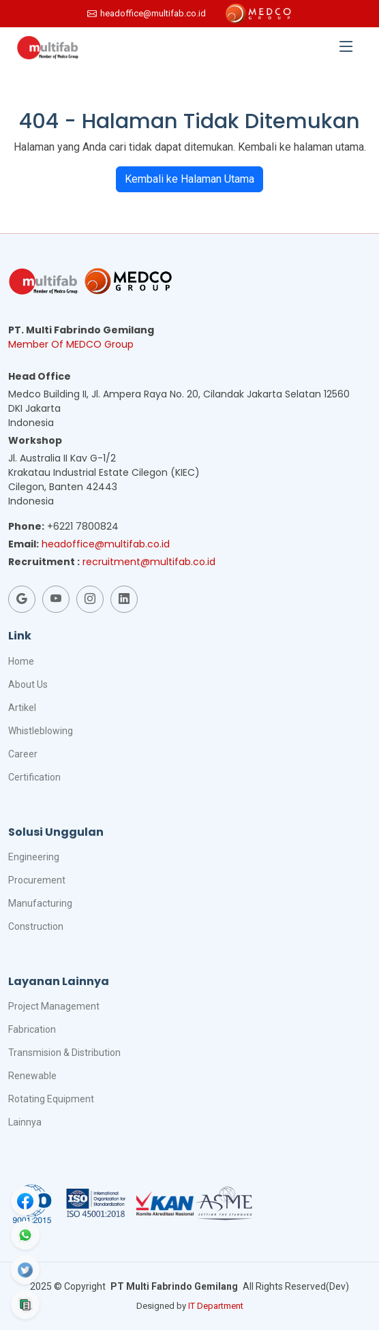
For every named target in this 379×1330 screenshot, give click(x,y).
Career (22, 754)
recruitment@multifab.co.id (148, 562)
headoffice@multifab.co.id (106, 544)
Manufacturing (40, 903)
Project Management (54, 1006)
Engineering (33, 857)
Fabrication (32, 1029)
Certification (34, 777)
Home (21, 661)
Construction (35, 926)
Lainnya (25, 1122)
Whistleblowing (40, 731)
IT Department (215, 1306)
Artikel (22, 707)
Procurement (36, 880)
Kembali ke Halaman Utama (189, 178)
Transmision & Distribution (64, 1052)
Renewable (32, 1075)
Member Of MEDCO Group (71, 344)
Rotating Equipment (51, 1099)
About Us (28, 684)
